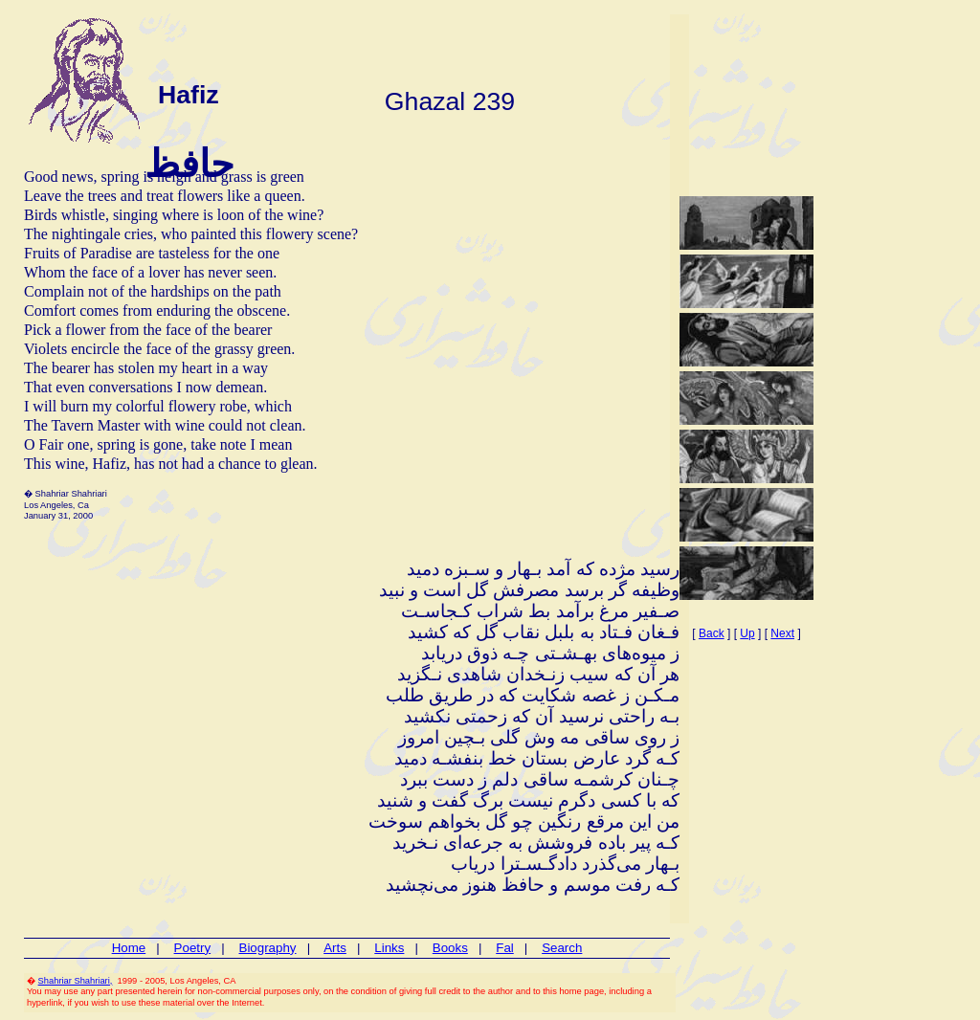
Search (562, 948)
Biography (268, 948)
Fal (505, 948)
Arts (334, 948)
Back (711, 633)
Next (782, 633)
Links (389, 948)
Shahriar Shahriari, (75, 981)
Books (450, 948)
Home (129, 948)
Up (747, 633)
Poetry (193, 948)
